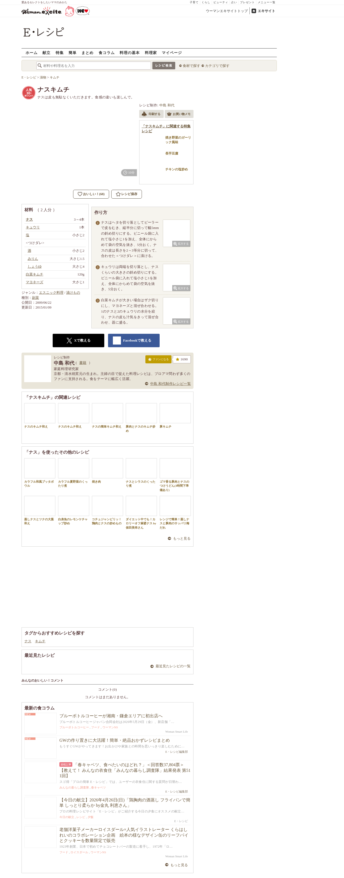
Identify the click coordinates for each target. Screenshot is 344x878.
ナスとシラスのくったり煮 (141, 472)
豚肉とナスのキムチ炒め (141, 417)
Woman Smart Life (176, 731)
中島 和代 (167, 105)
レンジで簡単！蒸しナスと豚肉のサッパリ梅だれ (175, 512)
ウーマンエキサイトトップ (227, 11)
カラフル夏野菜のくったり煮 (73, 472)
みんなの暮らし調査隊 (74, 787)
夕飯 (91, 817)
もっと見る (182, 538)
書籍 (83, 363)
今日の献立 (66, 817)
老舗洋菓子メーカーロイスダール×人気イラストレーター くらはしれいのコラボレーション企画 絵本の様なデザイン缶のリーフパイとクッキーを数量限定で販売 (123, 835)
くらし (206, 2)
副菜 (35, 298)
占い (234, 2)
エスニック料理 (51, 293)
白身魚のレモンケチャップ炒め (73, 510)
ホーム (32, 52)
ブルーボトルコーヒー (74, 727)
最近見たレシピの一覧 (173, 666)
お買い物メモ (179, 114)
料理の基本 (130, 52)
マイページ (172, 52)
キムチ (40, 641)
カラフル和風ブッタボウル (39, 472)
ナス (27, 641)
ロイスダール (79, 852)
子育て (194, 2)
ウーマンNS (110, 727)
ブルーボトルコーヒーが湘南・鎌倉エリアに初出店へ (111, 716)
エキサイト (266, 11)
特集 (60, 52)
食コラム (107, 52)
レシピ (80, 817)
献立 (46, 52)
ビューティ (220, 2)
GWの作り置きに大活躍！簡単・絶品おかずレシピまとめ (114, 740)
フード (95, 727)
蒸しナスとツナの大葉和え (39, 510)
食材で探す (191, 66)
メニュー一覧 (266, 2)
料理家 (151, 52)
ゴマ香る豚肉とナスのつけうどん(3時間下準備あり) (175, 475)
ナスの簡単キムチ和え (107, 415)
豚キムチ (175, 415)
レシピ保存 (129, 194)
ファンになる (158, 360)
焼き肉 (107, 470)
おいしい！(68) (94, 194)
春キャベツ (98, 787)
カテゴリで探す (217, 66)
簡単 (73, 52)
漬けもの (73, 293)
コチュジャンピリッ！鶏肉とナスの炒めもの (107, 510)
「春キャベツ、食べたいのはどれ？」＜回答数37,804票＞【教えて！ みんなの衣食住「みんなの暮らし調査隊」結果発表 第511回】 (125, 770)
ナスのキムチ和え (39, 415)
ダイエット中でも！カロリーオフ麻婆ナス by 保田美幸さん (141, 512)
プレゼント (247, 2)
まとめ (87, 52)
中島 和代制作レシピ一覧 (170, 384)
